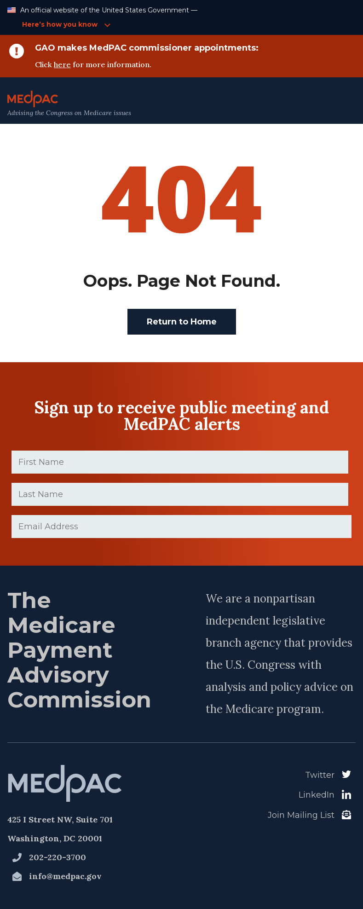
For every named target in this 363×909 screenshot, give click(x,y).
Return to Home (182, 322)
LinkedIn (316, 795)
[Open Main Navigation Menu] (336, 104)
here (62, 64)
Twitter (319, 775)
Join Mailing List (301, 815)
